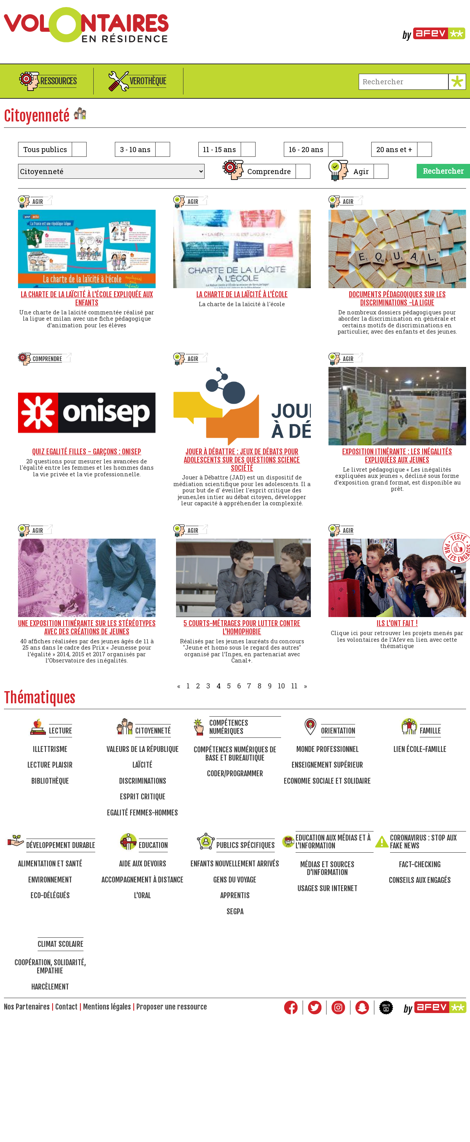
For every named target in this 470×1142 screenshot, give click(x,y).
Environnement (50, 880)
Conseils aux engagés (420, 880)
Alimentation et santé (50, 864)
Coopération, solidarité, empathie (50, 967)
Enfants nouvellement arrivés (235, 864)
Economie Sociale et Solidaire (327, 781)
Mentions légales (107, 1006)
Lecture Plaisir (50, 765)
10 (281, 685)
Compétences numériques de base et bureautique (235, 754)
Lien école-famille (420, 749)
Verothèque (148, 81)
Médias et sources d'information (327, 869)
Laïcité (142, 765)
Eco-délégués (50, 895)
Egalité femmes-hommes (142, 813)
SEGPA (235, 912)
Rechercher (443, 171)
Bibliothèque (50, 781)
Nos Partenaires (27, 1006)
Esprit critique (142, 797)
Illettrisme (50, 749)
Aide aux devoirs (142, 864)
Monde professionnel (327, 749)
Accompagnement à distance (142, 880)
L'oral (142, 895)
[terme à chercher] (403, 82)
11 (294, 685)
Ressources (58, 81)
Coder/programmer (235, 774)
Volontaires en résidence (235, 24)
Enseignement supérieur (327, 765)
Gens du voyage (234, 880)
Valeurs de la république (143, 749)
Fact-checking (420, 865)
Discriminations (142, 781)
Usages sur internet (327, 888)
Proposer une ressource (171, 1006)
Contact (66, 1006)
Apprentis (235, 895)
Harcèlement (50, 987)
